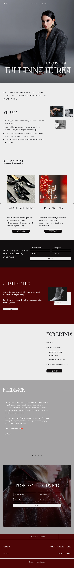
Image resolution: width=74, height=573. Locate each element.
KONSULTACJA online (20, 208)
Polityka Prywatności (64, 553)
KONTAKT (54, 371)
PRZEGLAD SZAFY (53, 208)
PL (6, 4)
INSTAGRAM (7, 547)
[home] (38, 3)
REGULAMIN (6, 553)
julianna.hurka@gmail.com (60, 547)
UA (4, 4)
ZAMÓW (10, 309)
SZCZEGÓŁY (21, 231)
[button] (70, 3)
